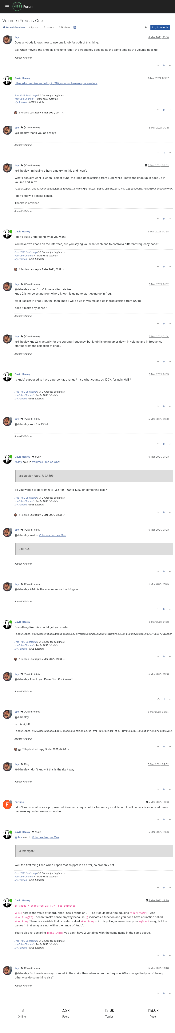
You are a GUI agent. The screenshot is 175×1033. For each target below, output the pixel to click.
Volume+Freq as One (45, 461)
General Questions (14, 27)
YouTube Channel (24, 98)
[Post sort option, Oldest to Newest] (146, 27)
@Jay (36, 456)
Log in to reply (160, 27)
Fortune (19, 802)
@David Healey (30, 127)
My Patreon (20, 102)
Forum (28, 7)
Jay (17, 37)
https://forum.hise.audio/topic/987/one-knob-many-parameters (56, 83)
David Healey (22, 78)
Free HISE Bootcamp (25, 95)
